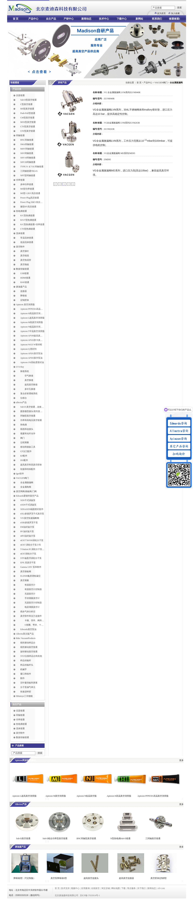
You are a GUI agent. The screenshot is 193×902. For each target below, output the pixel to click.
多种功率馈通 (26, 184)
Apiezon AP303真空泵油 (31, 358)
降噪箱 (23, 295)
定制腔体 (24, 300)
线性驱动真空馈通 (28, 647)
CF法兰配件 (26, 451)
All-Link (161, 888)
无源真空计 (30, 593)
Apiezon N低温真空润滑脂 (32, 327)
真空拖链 (24, 264)
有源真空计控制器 (33, 589)
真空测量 (24, 580)
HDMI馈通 (25, 278)
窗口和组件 (25, 674)
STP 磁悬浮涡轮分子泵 (31, 558)
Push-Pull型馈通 (27, 113)
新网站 (139, 18)
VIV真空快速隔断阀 (29, 518)
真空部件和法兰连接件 (31, 616)
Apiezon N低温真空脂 (87, 796)
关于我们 (141, 888)
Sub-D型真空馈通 (28, 100)
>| (73, 184)
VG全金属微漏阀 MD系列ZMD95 (119, 153)
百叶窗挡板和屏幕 (28, 682)
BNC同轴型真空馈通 (86, 838)
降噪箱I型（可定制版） (24, 878)
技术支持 (65, 888)
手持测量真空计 (32, 598)
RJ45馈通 (24, 282)
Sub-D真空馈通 (23, 838)
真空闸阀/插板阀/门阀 (26, 491)
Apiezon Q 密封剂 (28, 349)
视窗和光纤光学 (27, 433)
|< (55, 184)
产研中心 (69, 18)
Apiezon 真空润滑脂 (25, 304)
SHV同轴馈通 (26, 153)
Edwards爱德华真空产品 (27, 496)
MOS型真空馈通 (28, 122)
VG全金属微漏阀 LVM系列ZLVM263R (122, 123)
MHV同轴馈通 (27, 149)
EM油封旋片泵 (27, 527)
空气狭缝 (29, 375)
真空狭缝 (29, 380)
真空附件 (20, 246)
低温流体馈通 (26, 242)
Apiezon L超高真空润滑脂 (32, 318)
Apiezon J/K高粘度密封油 (32, 362)
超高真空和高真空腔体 (31, 464)
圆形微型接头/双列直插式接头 (32, 411)
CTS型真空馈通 (27, 126)
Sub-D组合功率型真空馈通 (55, 838)
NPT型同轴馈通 (27, 175)
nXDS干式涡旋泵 (28, 505)
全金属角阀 (25, 487)
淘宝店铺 (105, 888)
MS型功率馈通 (27, 189)
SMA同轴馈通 (27, 144)
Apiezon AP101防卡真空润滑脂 (32, 340)
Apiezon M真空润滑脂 (55, 796)
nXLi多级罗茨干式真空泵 (32, 513)
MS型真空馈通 (27, 108)
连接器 (23, 291)
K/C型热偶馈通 (27, 215)
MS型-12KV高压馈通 (30, 193)
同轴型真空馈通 (27, 416)
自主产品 (51, 18)
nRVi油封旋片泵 (27, 536)
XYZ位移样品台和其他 (31, 656)
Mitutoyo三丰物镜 (24, 696)
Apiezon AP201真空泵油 (31, 353)
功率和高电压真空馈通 (31, 420)
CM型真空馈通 (27, 117)
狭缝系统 (24, 371)
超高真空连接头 (91, 878)
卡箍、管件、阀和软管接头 (34, 620)
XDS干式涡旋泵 (27, 500)
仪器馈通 (20, 95)
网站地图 (115, 888)
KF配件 (23, 456)
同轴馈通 (20, 135)
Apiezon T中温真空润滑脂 (32, 331)
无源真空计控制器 (33, 602)
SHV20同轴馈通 (27, 162)
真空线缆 (24, 255)
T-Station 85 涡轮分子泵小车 (32, 549)
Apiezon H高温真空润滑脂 (32, 313)
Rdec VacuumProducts (25, 638)
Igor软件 (20, 473)
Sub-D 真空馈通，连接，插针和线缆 (32, 407)
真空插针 (24, 251)
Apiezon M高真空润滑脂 (31, 322)
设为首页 (161, 13)
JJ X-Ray (20, 367)
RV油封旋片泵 (27, 531)
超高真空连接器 (126, 878)
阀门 (22, 438)
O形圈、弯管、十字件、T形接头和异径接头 (34, 625)
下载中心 (122, 18)
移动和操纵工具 (27, 447)
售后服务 (131, 888)
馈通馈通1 (174, 18)
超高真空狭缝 (31, 384)
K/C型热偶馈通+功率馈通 (32, 224)
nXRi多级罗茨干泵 (29, 522)
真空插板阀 (25, 571)
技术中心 (104, 18)
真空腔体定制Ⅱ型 (159, 878)
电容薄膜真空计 (32, 607)
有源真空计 (30, 585)
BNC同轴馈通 (26, 140)
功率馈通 (20, 180)
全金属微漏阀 (26, 482)
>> (69, 184)
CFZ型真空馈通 (27, 131)
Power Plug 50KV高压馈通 (32, 202)
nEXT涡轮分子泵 (28, 553)
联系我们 (157, 18)
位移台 (23, 398)
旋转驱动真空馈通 (28, 651)
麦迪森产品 (21, 286)
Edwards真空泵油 (28, 629)
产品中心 (33, 18)
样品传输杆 (25, 660)
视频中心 (75, 888)
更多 (181, 760)
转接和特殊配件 (27, 469)
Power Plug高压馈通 (29, 197)
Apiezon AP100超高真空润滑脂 (32, 335)
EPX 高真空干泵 (28, 562)
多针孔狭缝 (30, 389)
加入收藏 (175, 13)
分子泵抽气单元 (27, 687)
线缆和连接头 (26, 429)
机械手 (23, 669)
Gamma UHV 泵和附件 (30, 567)
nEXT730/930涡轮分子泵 (31, 540)
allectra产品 (21, 402)
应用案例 (85, 888)
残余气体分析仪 (27, 611)
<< (60, 184)
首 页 (16, 18)
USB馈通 (24, 273)
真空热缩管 (25, 260)
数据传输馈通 (22, 269)
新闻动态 (86, 18)
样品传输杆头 (26, 665)
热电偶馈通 (21, 211)
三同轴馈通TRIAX (29, 171)
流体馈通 (20, 233)
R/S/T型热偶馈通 (28, 220)
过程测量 (24, 442)
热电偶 (23, 424)
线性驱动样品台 (27, 642)
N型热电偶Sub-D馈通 (120, 838)
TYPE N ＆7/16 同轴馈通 (31, 166)
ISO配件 (24, 460)
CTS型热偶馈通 (27, 229)
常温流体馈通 (26, 238)
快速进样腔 (25, 691)
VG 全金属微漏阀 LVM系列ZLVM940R (122, 92)
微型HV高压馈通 (28, 206)
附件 (22, 678)
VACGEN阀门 (22, 478)
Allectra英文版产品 (25, 634)
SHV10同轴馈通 (27, 157)
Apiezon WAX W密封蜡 (31, 344)
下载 (123, 888)
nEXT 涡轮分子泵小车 (30, 545)
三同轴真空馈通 (152, 838)
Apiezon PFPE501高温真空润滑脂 (32, 309)
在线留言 (95, 888)
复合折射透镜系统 (28, 393)
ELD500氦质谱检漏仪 (30, 576)
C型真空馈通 (26, 104)
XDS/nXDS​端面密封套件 (31, 509)
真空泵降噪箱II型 (59, 878)
